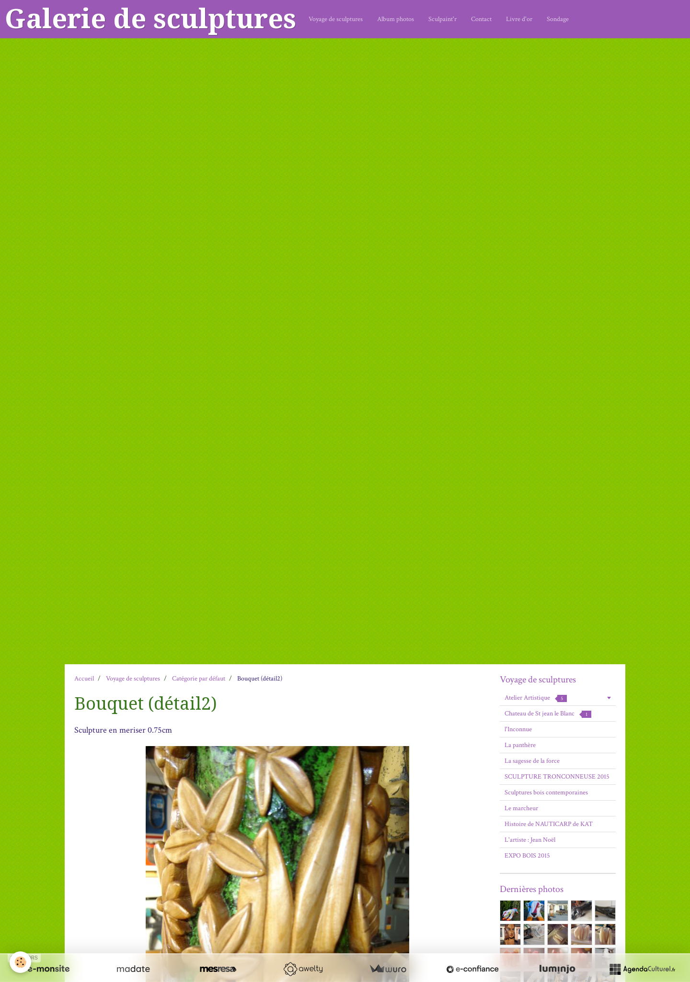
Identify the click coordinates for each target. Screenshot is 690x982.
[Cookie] (20, 962)
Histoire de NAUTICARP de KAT (549, 824)
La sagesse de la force (532, 761)
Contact (481, 19)
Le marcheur (521, 808)
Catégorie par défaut (198, 678)
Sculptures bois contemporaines (546, 792)
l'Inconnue (518, 729)
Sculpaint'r (442, 19)
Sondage (558, 19)
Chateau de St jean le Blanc (548, 713)
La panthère (520, 745)
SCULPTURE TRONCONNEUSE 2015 (557, 776)
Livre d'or (519, 19)
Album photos (395, 19)
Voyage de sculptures (336, 19)
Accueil (84, 678)
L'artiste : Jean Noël (530, 840)
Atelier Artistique (536, 697)
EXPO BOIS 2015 (527, 855)
